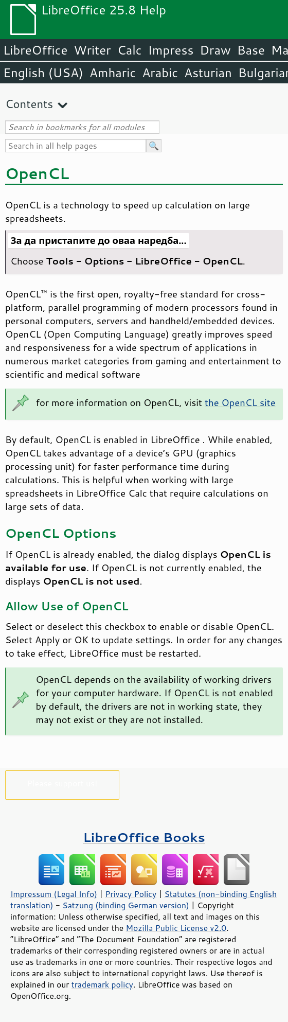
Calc (129, 50)
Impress (171, 50)
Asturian (208, 72)
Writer (92, 50)
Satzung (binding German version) (125, 905)
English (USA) (43, 72)
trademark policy (102, 984)
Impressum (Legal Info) (53, 894)
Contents (29, 104)
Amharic (112, 72)
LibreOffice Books (144, 837)
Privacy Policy (130, 894)
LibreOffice (35, 50)
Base (251, 50)
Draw (215, 50)
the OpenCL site (240, 402)
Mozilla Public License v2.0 (176, 927)
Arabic (160, 72)
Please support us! (62, 783)
